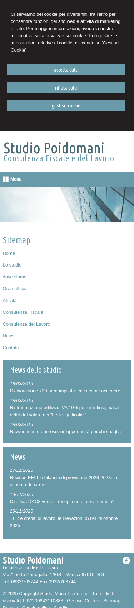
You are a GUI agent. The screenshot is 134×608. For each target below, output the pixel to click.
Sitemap (111, 600)
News (9, 336)
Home (9, 253)
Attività (10, 300)
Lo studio (12, 265)
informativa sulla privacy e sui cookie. (49, 35)
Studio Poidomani (54, 147)
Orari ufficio (14, 288)
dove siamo (14, 276)
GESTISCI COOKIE (66, 105)
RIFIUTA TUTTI (66, 88)
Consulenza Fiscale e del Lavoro (59, 158)
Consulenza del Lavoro (26, 324)
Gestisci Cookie (83, 600)
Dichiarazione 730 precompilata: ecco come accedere (65, 390)
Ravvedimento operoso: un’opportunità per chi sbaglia (65, 431)
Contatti (11, 347)
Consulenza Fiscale (23, 312)
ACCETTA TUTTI (66, 70)
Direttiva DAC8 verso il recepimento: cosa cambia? (62, 501)
